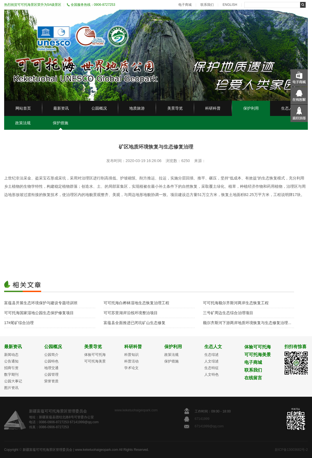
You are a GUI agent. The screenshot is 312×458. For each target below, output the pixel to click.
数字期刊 (11, 374)
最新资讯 (61, 108)
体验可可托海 (95, 355)
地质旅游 (137, 108)
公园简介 (51, 355)
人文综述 (211, 361)
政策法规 (23, 123)
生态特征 (211, 368)
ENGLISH (230, 5)
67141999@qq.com (209, 426)
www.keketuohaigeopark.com (136, 410)
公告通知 (11, 361)
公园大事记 (13, 381)
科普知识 (131, 355)
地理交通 (51, 368)
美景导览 (175, 108)
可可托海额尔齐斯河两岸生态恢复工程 (236, 303)
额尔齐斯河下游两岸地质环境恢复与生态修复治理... (247, 323)
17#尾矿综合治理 (19, 323)
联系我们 (207, 5)
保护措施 (60, 123)
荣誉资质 (51, 381)
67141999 (202, 419)
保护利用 (251, 108)
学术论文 (131, 368)
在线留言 (253, 377)
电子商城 (185, 5)
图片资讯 (11, 388)
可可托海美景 (95, 361)
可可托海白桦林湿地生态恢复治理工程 (136, 303)
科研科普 (213, 108)
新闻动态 (11, 355)
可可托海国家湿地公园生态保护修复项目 (39, 313)
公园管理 (51, 374)
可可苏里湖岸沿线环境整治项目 (131, 313)
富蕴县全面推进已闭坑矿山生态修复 (134, 323)
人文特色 (211, 374)
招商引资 (11, 368)
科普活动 (131, 361)
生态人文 (289, 108)
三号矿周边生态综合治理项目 (228, 313)
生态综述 (211, 355)
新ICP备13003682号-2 (291, 450)
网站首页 (23, 108)
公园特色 (51, 361)
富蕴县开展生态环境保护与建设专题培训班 (41, 303)
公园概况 (99, 108)
